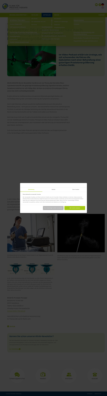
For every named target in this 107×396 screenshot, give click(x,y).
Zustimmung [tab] (31, 189)
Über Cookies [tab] (75, 189)
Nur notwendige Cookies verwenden (53, 208)
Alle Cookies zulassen (74, 208)
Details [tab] (53, 189)
